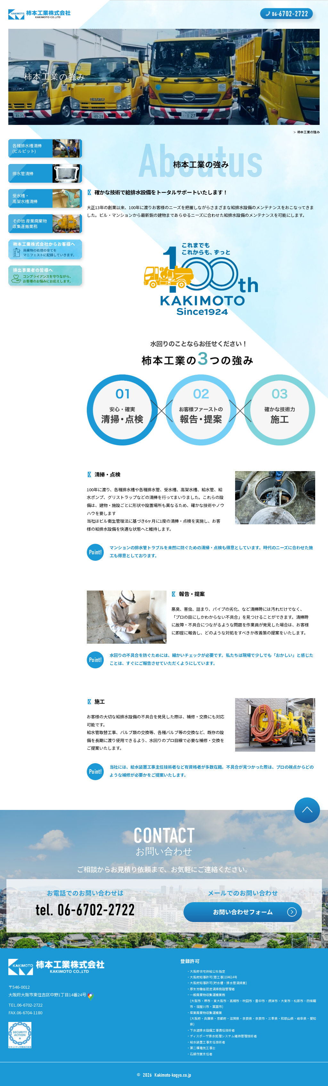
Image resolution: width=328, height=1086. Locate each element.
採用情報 (186, 14)
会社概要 (161, 14)
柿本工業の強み (100, 14)
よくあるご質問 (243, 14)
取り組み (211, 14)
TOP (288, 132)
